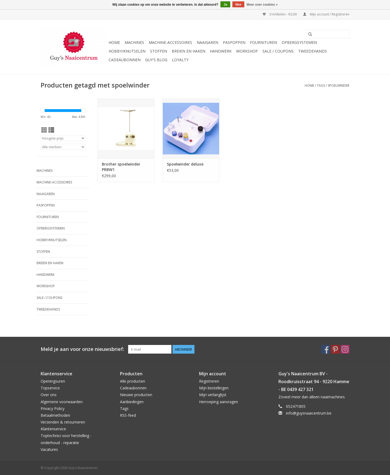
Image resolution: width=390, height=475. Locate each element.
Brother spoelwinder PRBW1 (121, 166)
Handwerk (221, 51)
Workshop (247, 51)
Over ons (49, 394)
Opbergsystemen (299, 42)
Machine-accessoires (170, 42)
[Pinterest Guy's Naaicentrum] (335, 349)
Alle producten (132, 381)
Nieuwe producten (136, 394)
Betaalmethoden (55, 415)
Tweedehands (312, 51)
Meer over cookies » (262, 5)
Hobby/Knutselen (127, 51)
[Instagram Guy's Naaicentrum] (345, 349)
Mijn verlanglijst (212, 394)
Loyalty (180, 59)
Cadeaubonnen (125, 59)
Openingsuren (53, 381)
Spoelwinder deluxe (185, 164)
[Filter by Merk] (63, 147)
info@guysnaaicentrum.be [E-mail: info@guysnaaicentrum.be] (309, 413)
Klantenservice (53, 428)
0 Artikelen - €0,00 (280, 14)
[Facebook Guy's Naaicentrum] (325, 349)
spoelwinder (338, 85)
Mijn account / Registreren (326, 14)
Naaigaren (207, 42)
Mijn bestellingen (214, 387)
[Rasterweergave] (44, 130)
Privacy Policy (52, 408)
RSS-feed (128, 415)
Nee (238, 5)
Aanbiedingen (132, 401)
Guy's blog (156, 59)
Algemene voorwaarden (62, 401)
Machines (134, 42)
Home (114, 42)
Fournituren (263, 42)
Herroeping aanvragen (218, 401)
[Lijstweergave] (51, 130)
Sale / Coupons (278, 51)
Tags (321, 85)
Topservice (50, 387)
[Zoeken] (327, 34)
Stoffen (158, 51)
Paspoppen (234, 42)
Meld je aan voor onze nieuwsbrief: (82, 349)
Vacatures (49, 449)
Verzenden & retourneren (63, 422)
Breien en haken (188, 51)
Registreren (209, 381)
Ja (225, 5)
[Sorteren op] (63, 138)
